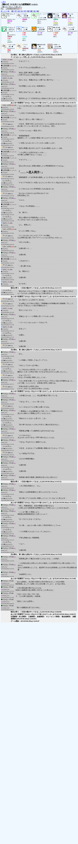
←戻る (3, 2)
